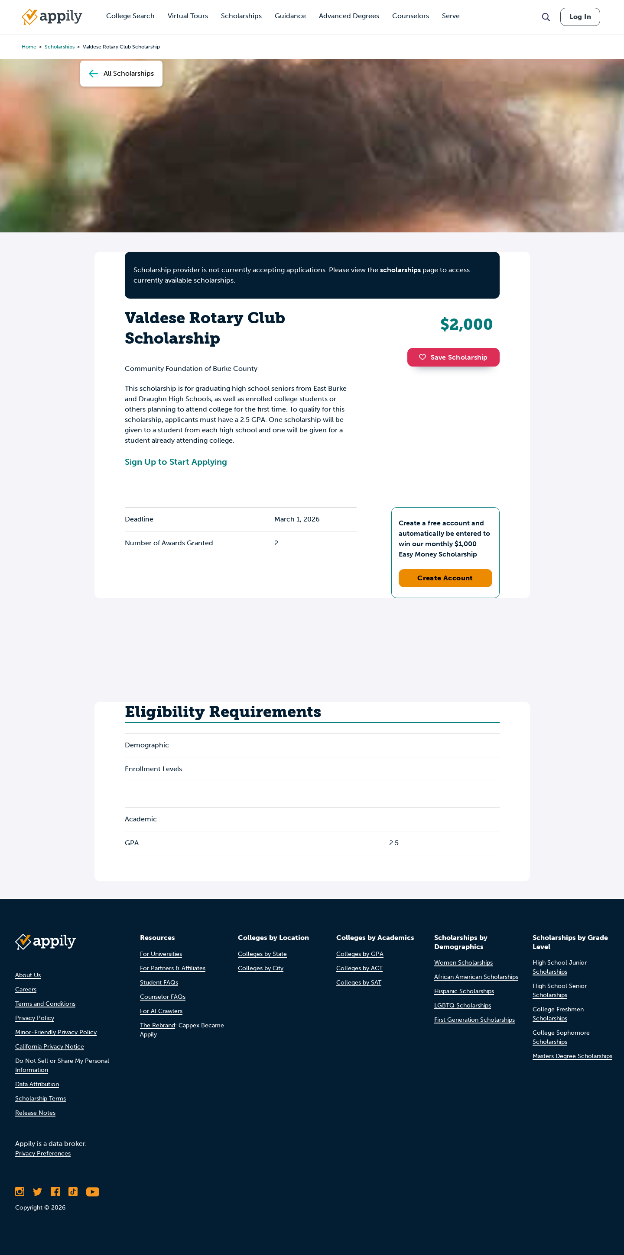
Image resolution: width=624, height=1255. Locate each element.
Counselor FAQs (162, 997)
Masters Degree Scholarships (572, 1056)
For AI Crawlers (161, 1011)
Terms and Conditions (45, 1003)
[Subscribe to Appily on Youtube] (92, 1191)
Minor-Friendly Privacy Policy (56, 1032)
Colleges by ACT (359, 968)
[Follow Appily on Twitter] (37, 1191)
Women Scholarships (463, 962)
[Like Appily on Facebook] (55, 1191)
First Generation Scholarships (474, 1019)
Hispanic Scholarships (464, 991)
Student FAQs (159, 982)
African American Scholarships (476, 977)
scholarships (400, 270)
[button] (424, 357)
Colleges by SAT (358, 982)
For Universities (161, 954)
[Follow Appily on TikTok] (73, 1191)
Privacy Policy (34, 1018)
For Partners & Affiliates (172, 968)
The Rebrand (157, 1025)
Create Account (445, 578)
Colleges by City (260, 968)
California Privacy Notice (49, 1046)
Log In (580, 17)
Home (29, 47)
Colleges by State (262, 954)
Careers (25, 989)
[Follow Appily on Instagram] (19, 1191)
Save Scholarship (453, 357)
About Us (28, 975)
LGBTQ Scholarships (462, 1005)
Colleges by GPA (360, 954)
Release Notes (35, 1113)
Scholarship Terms (40, 1098)
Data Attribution (37, 1084)
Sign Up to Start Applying (176, 462)
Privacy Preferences (43, 1153)
